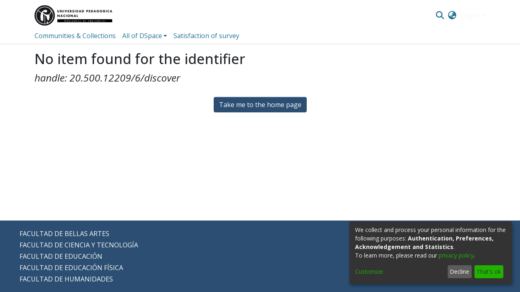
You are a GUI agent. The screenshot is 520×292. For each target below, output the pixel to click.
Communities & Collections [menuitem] (75, 35)
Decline (459, 271)
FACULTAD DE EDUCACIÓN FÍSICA (71, 267)
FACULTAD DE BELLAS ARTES (64, 233)
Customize (369, 271)
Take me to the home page (260, 104)
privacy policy (456, 255)
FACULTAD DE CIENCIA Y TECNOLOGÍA (79, 244)
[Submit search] (440, 15)
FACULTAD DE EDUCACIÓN (61, 256)
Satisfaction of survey (206, 35)
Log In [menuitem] (470, 15)
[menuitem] (452, 15)
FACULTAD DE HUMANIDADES (66, 279)
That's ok (489, 271)
